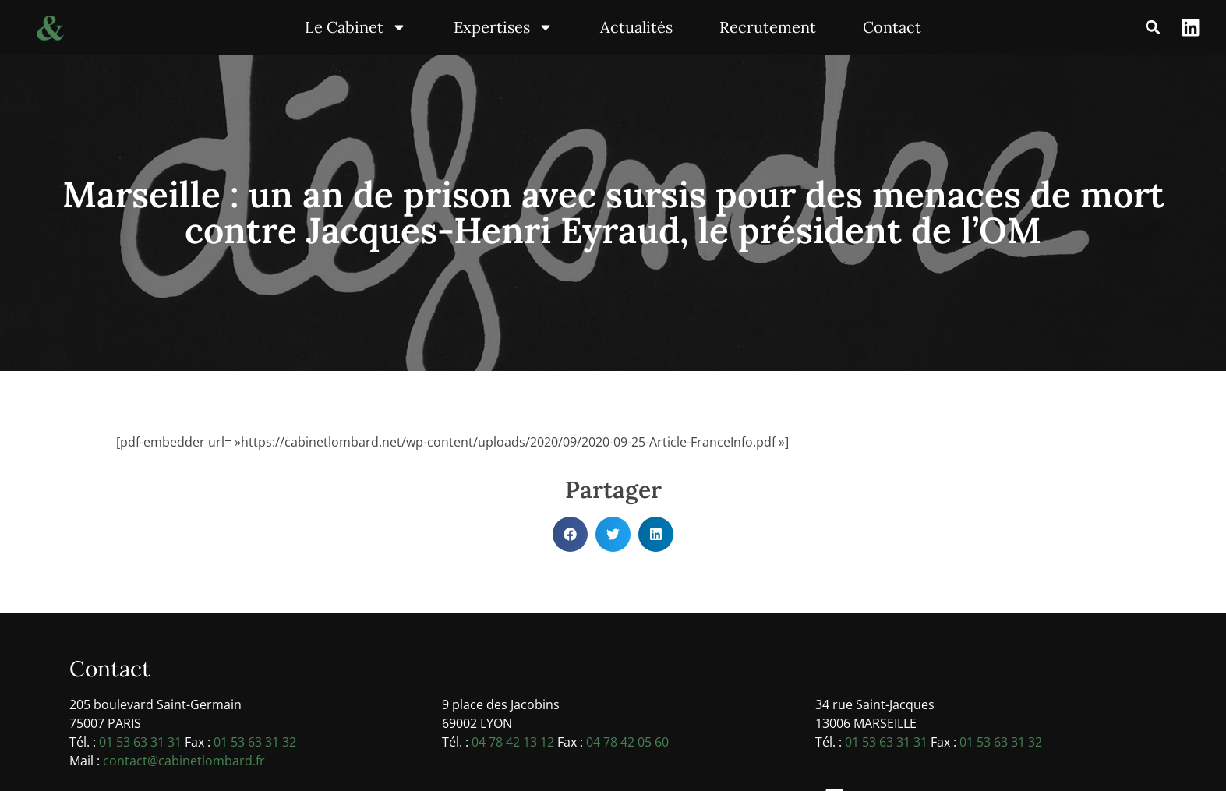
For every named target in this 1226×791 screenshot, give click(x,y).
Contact (892, 27)
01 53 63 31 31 (140, 741)
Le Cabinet (356, 27)
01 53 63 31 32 (255, 741)
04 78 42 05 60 (627, 741)
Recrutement (767, 27)
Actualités (636, 27)
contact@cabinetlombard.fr (184, 760)
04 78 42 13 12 (513, 741)
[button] (1152, 28)
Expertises (503, 27)
